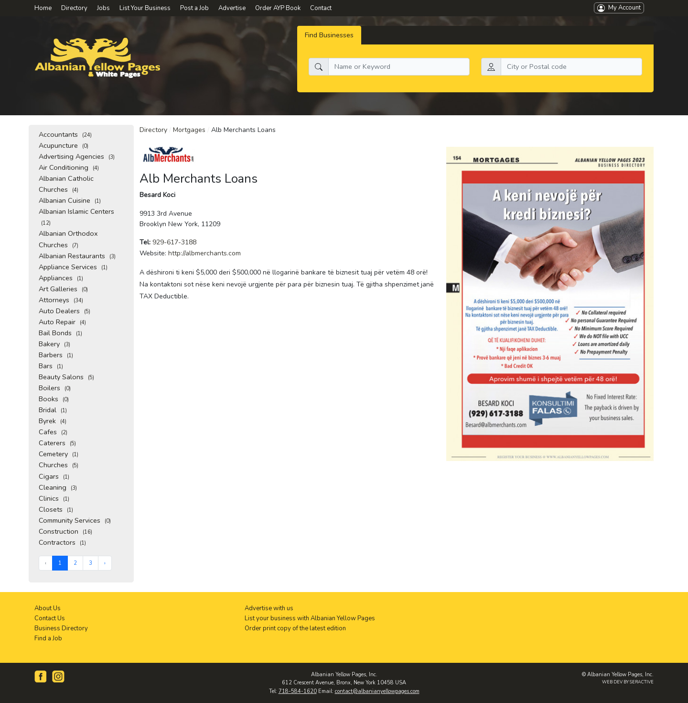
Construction (65, 531)
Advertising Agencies (77, 156)
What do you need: (338, 52)
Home (43, 8)
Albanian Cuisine (70, 200)
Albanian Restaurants (77, 256)
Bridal (53, 410)
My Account (619, 7)
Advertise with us (269, 608)
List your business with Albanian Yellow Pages (310, 618)
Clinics (54, 498)
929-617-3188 (174, 242)
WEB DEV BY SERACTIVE (628, 682)
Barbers (56, 355)
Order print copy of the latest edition (295, 628)
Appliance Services (73, 267)
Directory (153, 129)
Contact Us (49, 618)
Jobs (103, 8)
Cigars (54, 476)
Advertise (232, 8)
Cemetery (58, 454)
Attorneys (61, 300)
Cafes (53, 432)
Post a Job (194, 8)
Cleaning (58, 487)
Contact (321, 8)
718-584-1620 (298, 691)
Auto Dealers (64, 311)
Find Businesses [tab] (329, 35)
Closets (56, 509)
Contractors (62, 542)
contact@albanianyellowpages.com (377, 691)
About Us (47, 608)
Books (54, 399)
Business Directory (61, 628)
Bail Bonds (60, 333)
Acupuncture (63, 145)
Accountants (65, 134)
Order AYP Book (278, 8)
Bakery (54, 344)
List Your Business (145, 8)
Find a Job (48, 638)
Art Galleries (63, 289)
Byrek (52, 421)
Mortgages (189, 129)
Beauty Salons (66, 377)
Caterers (57, 443)
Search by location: (510, 52)
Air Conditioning (69, 167)
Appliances (61, 278)
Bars (51, 366)
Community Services (75, 520)
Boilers (55, 388)
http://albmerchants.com (204, 253)
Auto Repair (62, 322)
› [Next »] (105, 563)
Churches (58, 465)
